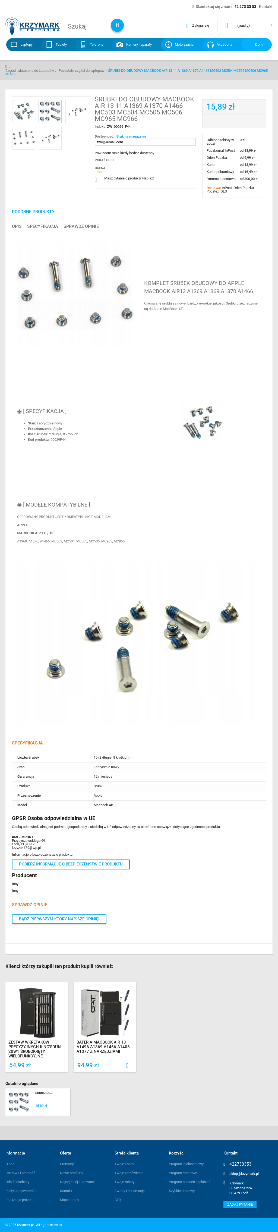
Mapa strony (69, 1200)
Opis (17, 226)
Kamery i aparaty (139, 44)
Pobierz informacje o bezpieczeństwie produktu (71, 864)
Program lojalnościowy (186, 1164)
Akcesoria (224, 44)
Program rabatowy (183, 1173)
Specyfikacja (42, 226)
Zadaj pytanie (240, 1204)
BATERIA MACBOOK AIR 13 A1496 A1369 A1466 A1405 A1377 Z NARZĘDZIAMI (103, 1047)
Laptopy (26, 44)
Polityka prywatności (21, 1191)
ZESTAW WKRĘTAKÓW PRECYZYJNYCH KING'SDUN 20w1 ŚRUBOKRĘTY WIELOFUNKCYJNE (35, 1050)
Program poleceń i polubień (189, 1182)
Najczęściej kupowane (77, 1182)
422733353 (240, 1164)
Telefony (96, 44)
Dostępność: (104, 136)
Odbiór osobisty (17, 1182)
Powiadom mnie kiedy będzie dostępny (124, 153)
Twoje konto (124, 1164)
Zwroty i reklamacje (130, 1191)
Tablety (61, 44)
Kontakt (66, 1191)
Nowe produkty (71, 1173)
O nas (9, 1164)
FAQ (118, 1200)
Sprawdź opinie (81, 226)
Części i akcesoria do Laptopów (29, 71)
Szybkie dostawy (182, 1191)
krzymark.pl (25, 1225)
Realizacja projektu (19, 1200)
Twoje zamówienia (129, 1173)
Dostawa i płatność (20, 1173)
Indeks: (101, 127)
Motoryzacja (184, 44)
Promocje (67, 1164)
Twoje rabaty (124, 1182)
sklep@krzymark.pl (244, 1173)
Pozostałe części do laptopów (82, 71)
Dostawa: (214, 188)
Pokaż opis (104, 160)
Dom (259, 44)
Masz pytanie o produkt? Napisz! (129, 178)
